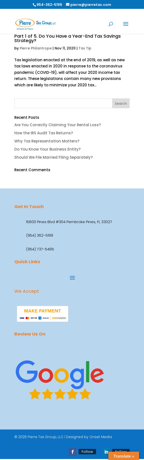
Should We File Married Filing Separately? (53, 157)
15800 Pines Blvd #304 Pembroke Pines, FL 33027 (69, 221)
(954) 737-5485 (40, 249)
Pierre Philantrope (36, 48)
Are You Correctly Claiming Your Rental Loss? (57, 124)
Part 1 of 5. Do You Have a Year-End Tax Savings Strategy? (67, 38)
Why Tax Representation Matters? (46, 141)
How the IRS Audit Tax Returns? (43, 133)
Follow (87, 451)
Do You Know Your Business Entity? (47, 149)
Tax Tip (85, 48)
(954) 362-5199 (39, 235)
